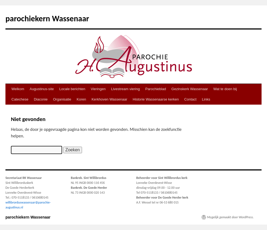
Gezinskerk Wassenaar (189, 89)
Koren (81, 99)
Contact (190, 99)
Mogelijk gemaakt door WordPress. (230, 217)
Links (206, 99)
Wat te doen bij (225, 89)
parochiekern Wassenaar (47, 18)
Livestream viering (125, 89)
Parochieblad (155, 89)
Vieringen (98, 89)
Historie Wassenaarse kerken (156, 99)
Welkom (17, 89)
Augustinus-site (42, 89)
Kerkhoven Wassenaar (109, 99)
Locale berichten (72, 89)
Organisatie (62, 99)
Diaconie (41, 99)
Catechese (19, 99)
